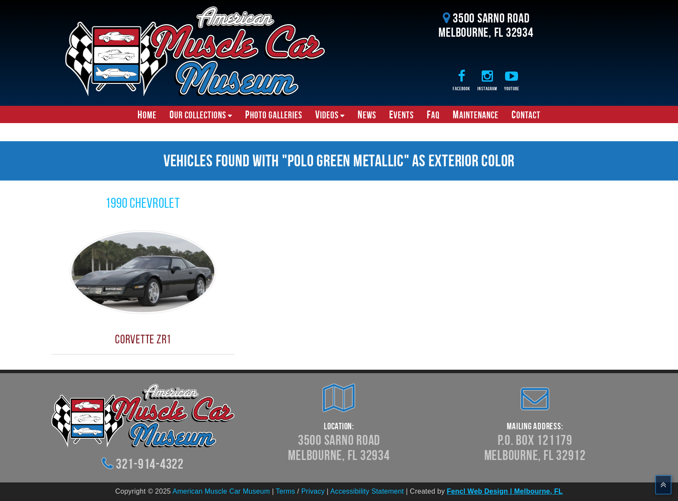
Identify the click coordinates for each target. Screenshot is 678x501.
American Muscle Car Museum (221, 491)
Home (147, 114)
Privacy (313, 491)
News (367, 114)
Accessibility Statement (367, 491)
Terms (285, 491)
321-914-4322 (150, 463)
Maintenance (476, 114)
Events (401, 114)
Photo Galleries (273, 114)
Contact (526, 114)
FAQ (433, 114)
